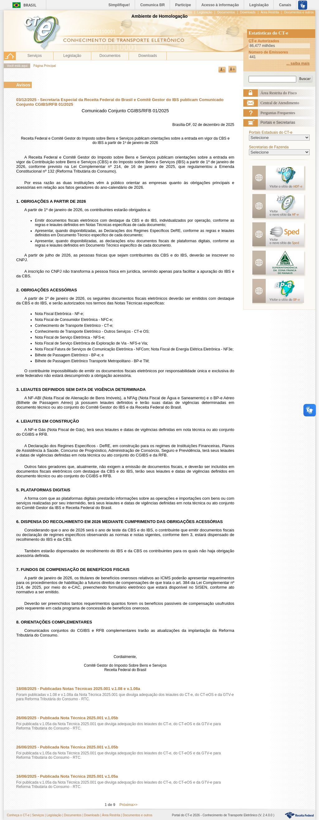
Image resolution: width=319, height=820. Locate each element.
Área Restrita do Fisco (278, 92)
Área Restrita (111, 815)
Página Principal (44, 65)
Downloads (147, 55)
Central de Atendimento (279, 102)
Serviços (34, 55)
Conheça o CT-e (18, 815)
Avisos (23, 84)
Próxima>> (128, 805)
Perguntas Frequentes (277, 112)
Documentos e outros (137, 815)
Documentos (109, 55)
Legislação (72, 55)
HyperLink (299, 815)
